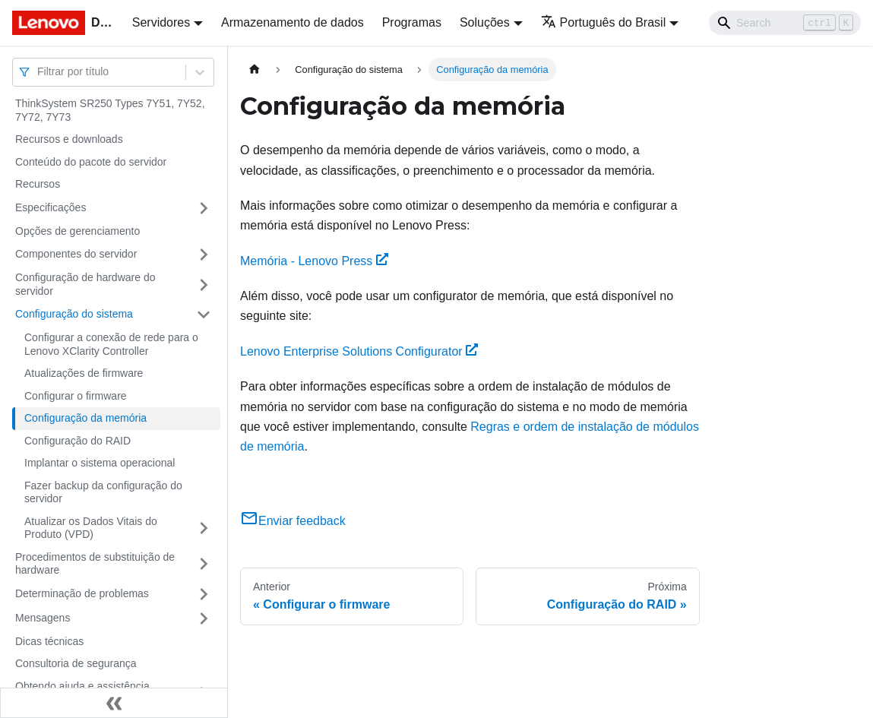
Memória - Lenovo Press (314, 261)
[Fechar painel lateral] (114, 703)
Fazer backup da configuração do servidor (103, 492)
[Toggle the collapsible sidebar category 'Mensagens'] (203, 618)
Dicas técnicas (49, 641)
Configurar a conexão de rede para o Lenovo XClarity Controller (111, 344)
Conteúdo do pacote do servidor (90, 162)
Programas (411, 22)
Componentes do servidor (76, 254)
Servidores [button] (161, 22)
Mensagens (42, 618)
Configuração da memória (85, 418)
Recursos (37, 184)
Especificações (50, 207)
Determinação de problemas (82, 593)
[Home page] (254, 69)
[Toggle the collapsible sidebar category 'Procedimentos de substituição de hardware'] (203, 564)
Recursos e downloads (69, 139)
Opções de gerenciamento (77, 231)
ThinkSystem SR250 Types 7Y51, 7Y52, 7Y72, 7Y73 (110, 110)
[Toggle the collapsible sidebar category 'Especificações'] (203, 208)
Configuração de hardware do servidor (85, 284)
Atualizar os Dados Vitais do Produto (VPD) (90, 528)
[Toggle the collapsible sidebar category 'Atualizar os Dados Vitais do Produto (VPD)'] (203, 528)
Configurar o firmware (75, 396)
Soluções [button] (485, 22)
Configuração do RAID (77, 441)
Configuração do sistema (74, 314)
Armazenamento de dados (292, 22)
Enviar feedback (293, 520)
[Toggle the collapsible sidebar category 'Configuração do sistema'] (203, 314)
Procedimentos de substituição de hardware (95, 564)
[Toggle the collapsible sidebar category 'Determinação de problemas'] (203, 594)
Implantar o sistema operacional (99, 463)
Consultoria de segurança (76, 663)
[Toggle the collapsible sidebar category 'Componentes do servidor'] (203, 254)
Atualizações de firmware (83, 373)
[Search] (785, 23)
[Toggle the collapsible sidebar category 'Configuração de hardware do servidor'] (203, 284)
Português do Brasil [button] (603, 22)
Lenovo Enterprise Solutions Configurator (359, 351)
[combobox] (38, 72)
